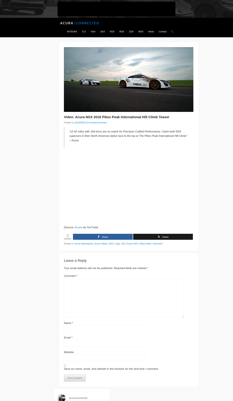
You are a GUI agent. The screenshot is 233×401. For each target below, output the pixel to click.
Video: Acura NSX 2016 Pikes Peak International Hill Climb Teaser (116, 117)
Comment (157, 243)
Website (69, 352)
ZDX (131, 31)
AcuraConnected (98, 122)
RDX (121, 31)
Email (68, 337)
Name (68, 323)
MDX (141, 31)
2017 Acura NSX (129, 243)
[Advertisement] (116, 9)
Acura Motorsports (83, 243)
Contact (163, 31)
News (151, 31)
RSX (112, 31)
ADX (102, 31)
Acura (78, 227)
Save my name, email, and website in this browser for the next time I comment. (111, 368)
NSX (93, 31)
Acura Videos (101, 243)
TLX (84, 31)
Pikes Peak (145, 243)
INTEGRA (72, 31)
